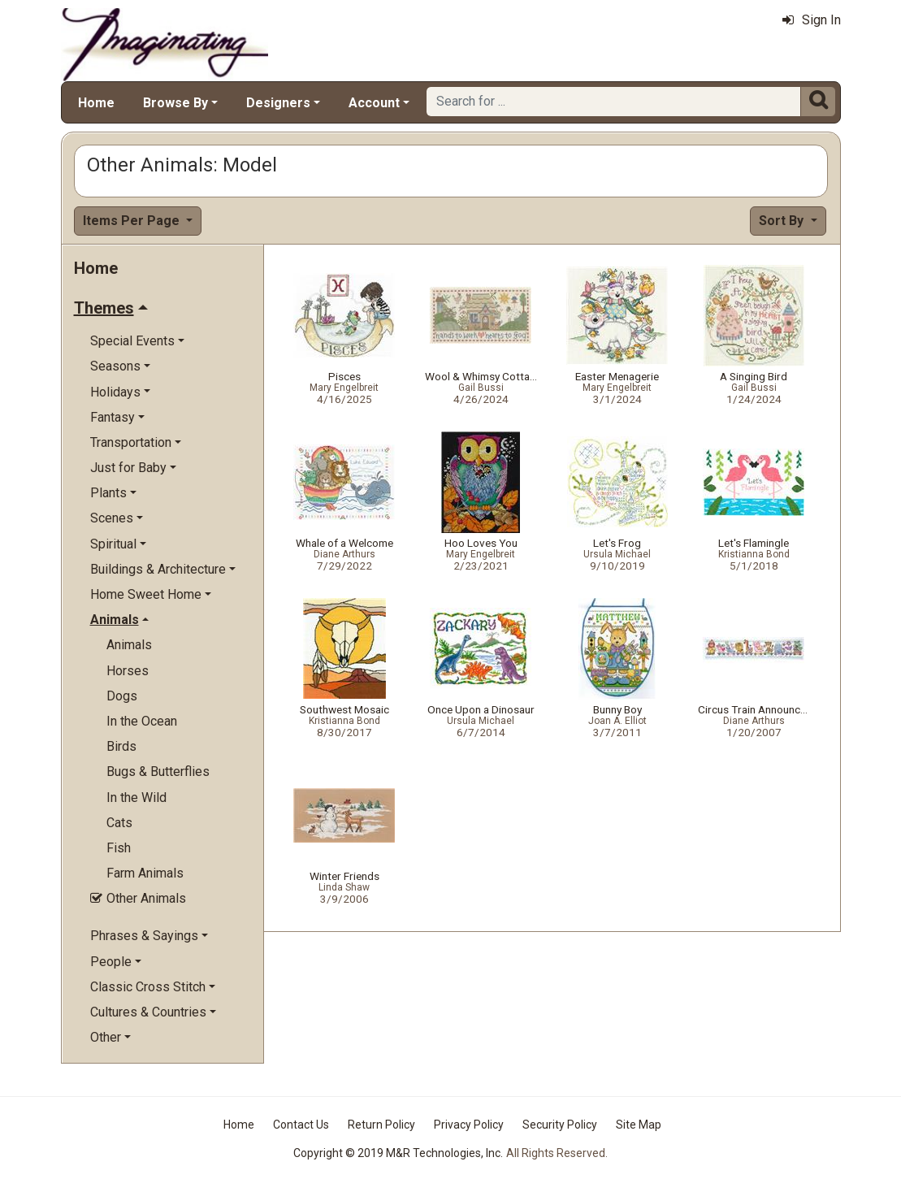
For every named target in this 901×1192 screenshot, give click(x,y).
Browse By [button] (175, 103)
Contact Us (301, 1124)
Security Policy (559, 1124)
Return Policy (381, 1124)
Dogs (121, 696)
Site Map (638, 1124)
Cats (119, 822)
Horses (127, 670)
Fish (118, 848)
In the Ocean (141, 721)
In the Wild (136, 797)
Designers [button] (278, 103)
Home (96, 103)
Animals (129, 644)
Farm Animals (145, 873)
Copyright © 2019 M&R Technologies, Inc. (398, 1152)
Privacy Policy (469, 1124)
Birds (121, 746)
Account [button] (374, 103)
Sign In (811, 20)
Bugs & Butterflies (158, 771)
